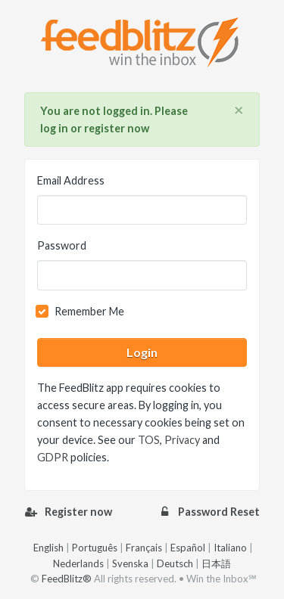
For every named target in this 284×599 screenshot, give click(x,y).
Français (144, 548)
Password (61, 245)
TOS (149, 439)
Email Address (71, 180)
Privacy (182, 439)
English (48, 548)
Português (94, 548)
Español (187, 548)
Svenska (130, 563)
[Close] (239, 110)
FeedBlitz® (67, 579)
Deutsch (175, 563)
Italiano (230, 548)
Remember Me (89, 311)
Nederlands (78, 563)
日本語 (216, 563)
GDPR (52, 457)
